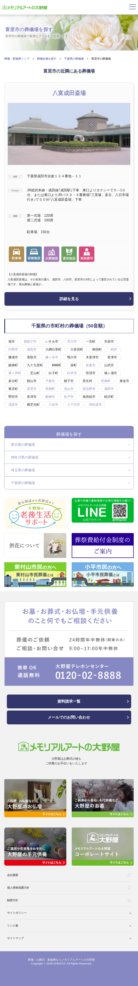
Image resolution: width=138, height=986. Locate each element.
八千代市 (73, 404)
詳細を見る (69, 299)
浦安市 (32, 349)
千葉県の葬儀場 (23, 483)
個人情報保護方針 (18, 887)
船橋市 (50, 396)
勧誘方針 (12, 900)
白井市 (72, 373)
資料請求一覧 (68, 701)
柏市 (114, 349)
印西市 (13, 349)
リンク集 (12, 925)
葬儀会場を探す (46, 58)
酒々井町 (14, 373)
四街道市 (95, 404)
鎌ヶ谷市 (51, 357)
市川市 (72, 341)
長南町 (106, 380)
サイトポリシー (17, 912)
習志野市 (89, 388)
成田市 (109, 388)
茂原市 (13, 404)
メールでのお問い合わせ (69, 717)
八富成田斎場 (69, 93)
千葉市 (50, 380)
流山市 (69, 388)
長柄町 (50, 388)
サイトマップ (15, 938)
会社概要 (12, 875)
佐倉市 (90, 365)
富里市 (32, 388)
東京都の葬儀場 (23, 444)
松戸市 (69, 396)
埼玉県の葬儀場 (23, 470)
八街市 (53, 404)
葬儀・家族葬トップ (16, 58)
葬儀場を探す (69, 434)
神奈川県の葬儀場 (24, 457)
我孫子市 (30, 341)
